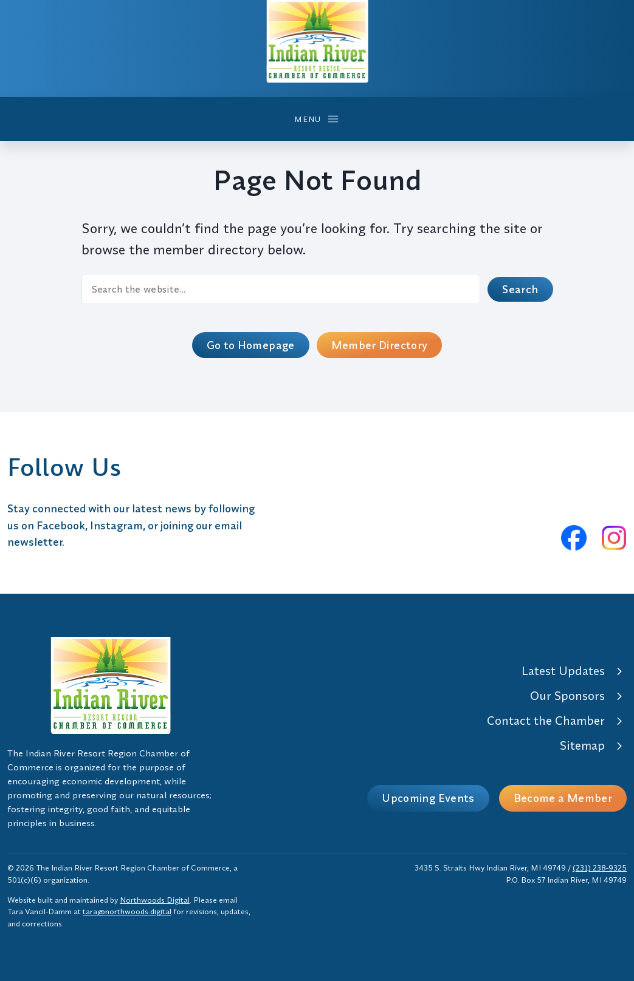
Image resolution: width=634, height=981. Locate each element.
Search (520, 289)
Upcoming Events (428, 798)
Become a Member (563, 798)
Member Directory (379, 345)
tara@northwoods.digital (127, 911)
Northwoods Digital (155, 900)
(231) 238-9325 (600, 867)
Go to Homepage (251, 345)
